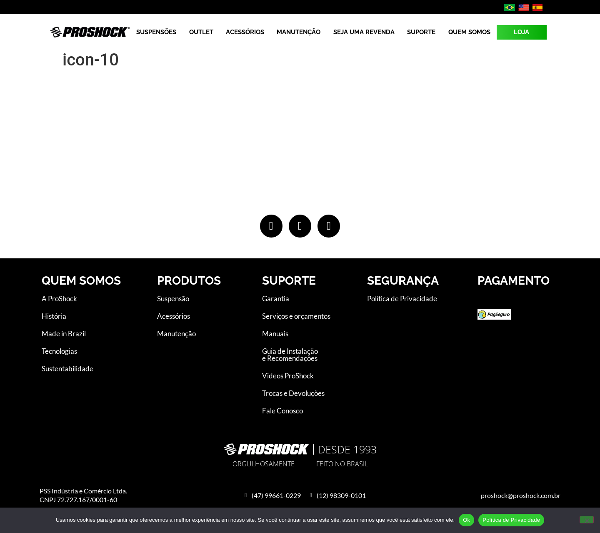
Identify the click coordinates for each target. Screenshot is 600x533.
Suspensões (156, 32)
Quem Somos (469, 32)
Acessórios (245, 32)
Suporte (421, 32)
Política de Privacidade (511, 520)
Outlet (201, 32)
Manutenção (298, 32)
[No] (587, 519)
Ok (466, 520)
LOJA (521, 32)
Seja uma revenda (364, 32)
